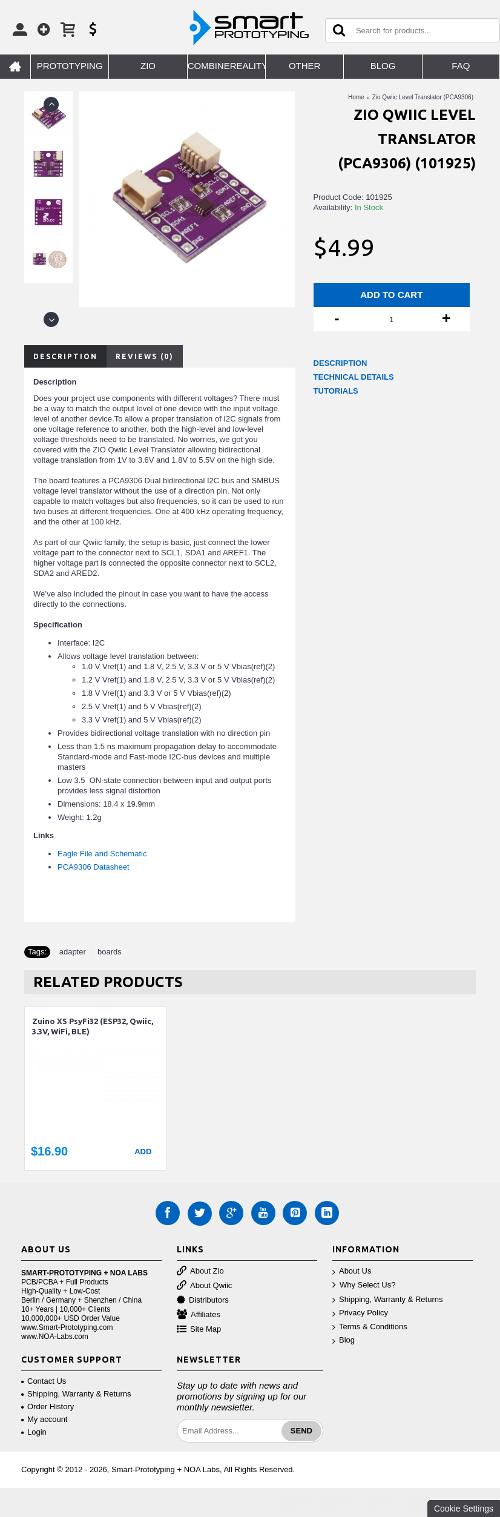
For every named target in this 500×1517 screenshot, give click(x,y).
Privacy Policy (360, 1313)
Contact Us (43, 1381)
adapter (72, 951)
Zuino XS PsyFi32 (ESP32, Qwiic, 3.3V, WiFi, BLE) (92, 1026)
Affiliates (198, 1315)
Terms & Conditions (369, 1327)
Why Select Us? (363, 1285)
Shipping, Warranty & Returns (387, 1300)
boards (109, 951)
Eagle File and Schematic (102, 853)
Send (301, 1430)
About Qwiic (204, 1286)
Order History (47, 1406)
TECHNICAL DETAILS (354, 377)
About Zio (200, 1271)
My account (44, 1419)
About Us (351, 1271)
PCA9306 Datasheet (94, 866)
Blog (343, 1340)
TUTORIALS (336, 390)
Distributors (203, 1300)
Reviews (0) (145, 356)
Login (34, 1431)
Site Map (199, 1329)
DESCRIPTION (340, 363)
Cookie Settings (463, 1508)
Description (65, 356)
